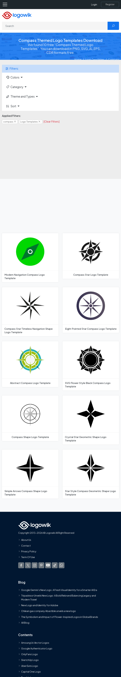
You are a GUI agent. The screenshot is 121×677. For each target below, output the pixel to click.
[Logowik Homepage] (16, 15)
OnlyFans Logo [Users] (29, 654)
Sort (11, 106)
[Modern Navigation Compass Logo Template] (30, 257)
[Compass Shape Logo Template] (30, 418)
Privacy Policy (28, 551)
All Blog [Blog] (25, 622)
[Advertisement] (60, 149)
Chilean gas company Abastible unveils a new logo (48, 611)
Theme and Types (20, 96)
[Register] (110, 4)
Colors (12, 77)
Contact (26, 545)
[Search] (55, 26)
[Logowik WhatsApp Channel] (61, 565)
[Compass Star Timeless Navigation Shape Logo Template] (30, 311)
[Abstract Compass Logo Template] (30, 364)
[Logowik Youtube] (48, 565)
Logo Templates (94, 59)
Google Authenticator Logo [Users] (36, 648)
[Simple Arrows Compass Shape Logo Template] (30, 474)
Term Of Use (28, 557)
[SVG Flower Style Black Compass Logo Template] (90, 365)
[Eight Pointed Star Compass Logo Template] (90, 310)
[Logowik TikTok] (55, 565)
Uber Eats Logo (29, 665)
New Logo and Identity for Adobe (39, 605)
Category (14, 87)
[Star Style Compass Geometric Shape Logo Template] (90, 474)
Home (77, 59)
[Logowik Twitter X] (28, 565)
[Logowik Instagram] (35, 565)
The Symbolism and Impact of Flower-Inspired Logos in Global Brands (59, 616)
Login (94, 4)
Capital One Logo (31, 671)
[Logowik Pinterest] (41, 565)
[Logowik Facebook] (21, 565)
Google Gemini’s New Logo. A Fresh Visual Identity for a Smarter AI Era (59, 590)
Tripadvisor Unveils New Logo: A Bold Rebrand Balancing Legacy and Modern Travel (58, 597)
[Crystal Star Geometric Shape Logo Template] (90, 420)
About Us (26, 539)
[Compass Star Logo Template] (90, 256)
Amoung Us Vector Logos (35, 642)
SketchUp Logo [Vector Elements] (30, 660)
